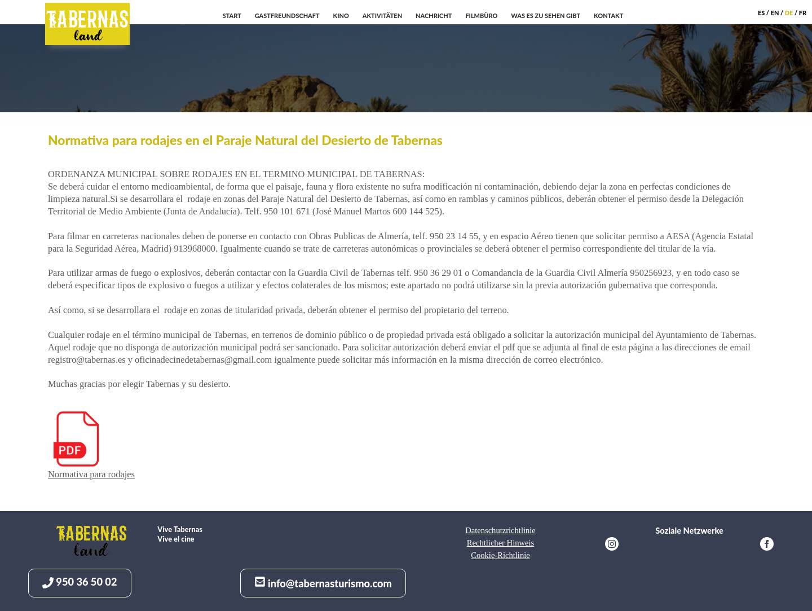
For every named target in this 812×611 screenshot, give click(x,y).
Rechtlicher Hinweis (500, 542)
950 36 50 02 (79, 581)
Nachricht (434, 15)
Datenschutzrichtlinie (500, 530)
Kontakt (608, 15)
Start (232, 15)
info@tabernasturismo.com (323, 583)
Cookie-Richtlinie (500, 555)
